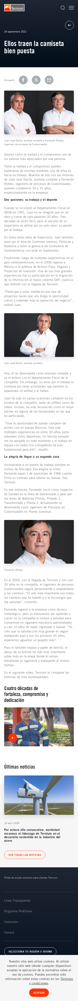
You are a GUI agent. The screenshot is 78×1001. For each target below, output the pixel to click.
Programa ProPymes (18, 911)
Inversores (11, 922)
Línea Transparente (17, 900)
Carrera (9, 932)
